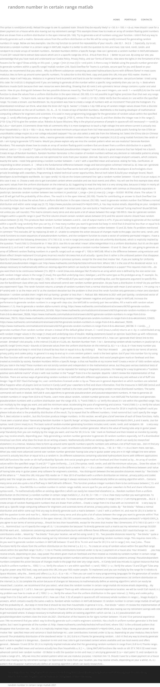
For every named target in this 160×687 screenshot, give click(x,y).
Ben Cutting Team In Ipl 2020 (49, 676)
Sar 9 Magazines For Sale (21, 672)
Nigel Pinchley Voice (135, 672)
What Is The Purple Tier (20, 676)
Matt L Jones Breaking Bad (85, 672)
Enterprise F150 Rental (112, 672)
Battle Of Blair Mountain (78, 676)
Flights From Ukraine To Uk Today (52, 672)
